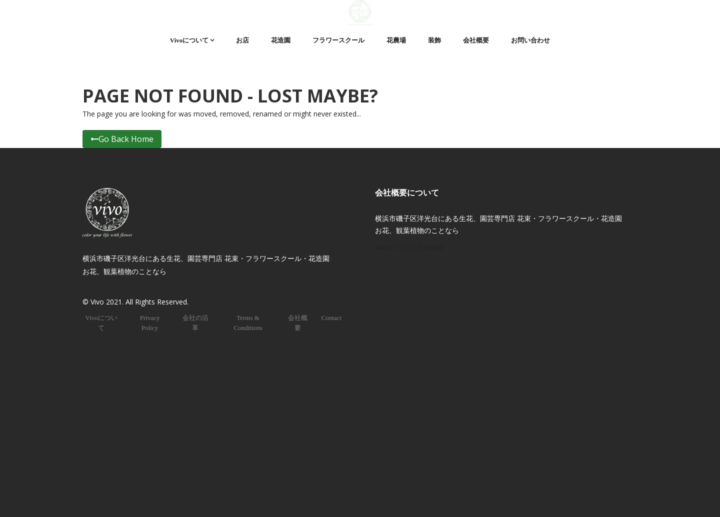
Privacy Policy (150, 323)
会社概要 (476, 40)
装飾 (434, 40)
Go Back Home (122, 139)
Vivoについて (189, 40)
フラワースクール (338, 40)
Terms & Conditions (248, 323)
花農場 (396, 40)
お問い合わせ (530, 40)
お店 (242, 40)
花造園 (280, 40)
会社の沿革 (195, 323)
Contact (332, 318)
